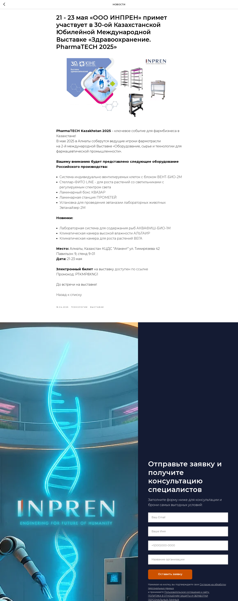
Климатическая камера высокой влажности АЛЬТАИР (105, 235)
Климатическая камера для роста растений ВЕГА (101, 240)
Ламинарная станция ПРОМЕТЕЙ (88, 199)
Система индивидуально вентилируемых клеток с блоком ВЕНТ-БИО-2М (121, 179)
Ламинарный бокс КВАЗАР (82, 194)
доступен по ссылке (131, 271)
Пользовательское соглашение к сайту (186, 595)
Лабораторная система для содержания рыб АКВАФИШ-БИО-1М (115, 230)
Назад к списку (69, 297)
